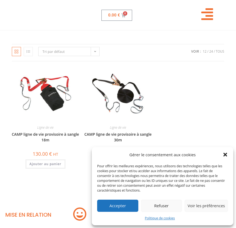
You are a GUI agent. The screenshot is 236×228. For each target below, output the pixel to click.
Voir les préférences (206, 205)
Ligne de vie (45, 127)
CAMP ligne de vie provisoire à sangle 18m (45, 137)
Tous (220, 51)
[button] (225, 154)
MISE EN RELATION (28, 215)
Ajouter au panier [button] (45, 164)
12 (205, 51)
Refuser (161, 205)
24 (211, 51)
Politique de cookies (160, 218)
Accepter (118, 205)
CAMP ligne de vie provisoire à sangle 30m (118, 137)
